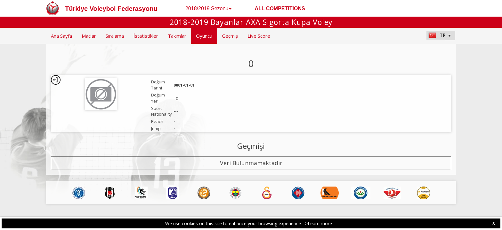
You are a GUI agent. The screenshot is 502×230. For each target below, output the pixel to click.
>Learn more (318, 223)
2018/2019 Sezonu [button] (208, 8)
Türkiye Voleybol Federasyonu (111, 8)
